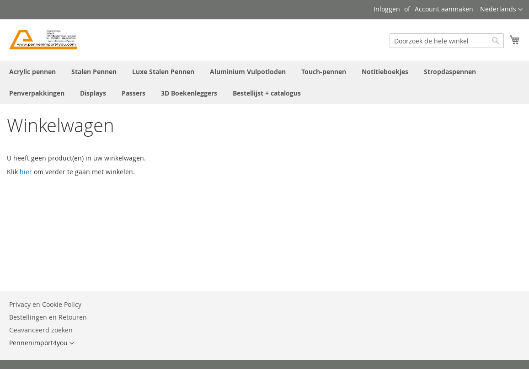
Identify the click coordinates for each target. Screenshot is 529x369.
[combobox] (447, 40)
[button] (501, 10)
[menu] (264, 82)
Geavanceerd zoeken (41, 330)
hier (26, 171)
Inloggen (387, 9)
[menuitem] (32, 71)
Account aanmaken (444, 9)
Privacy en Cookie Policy (45, 304)
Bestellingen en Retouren (48, 317)
